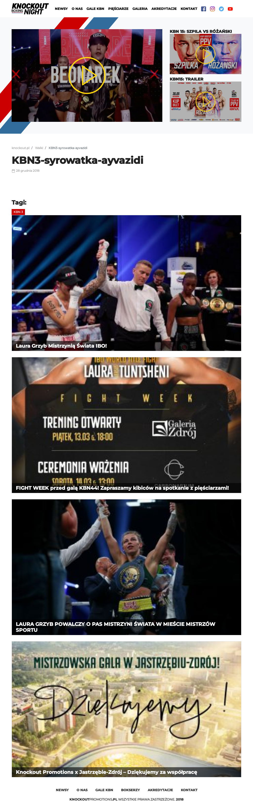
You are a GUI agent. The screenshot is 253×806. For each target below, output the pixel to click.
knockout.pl (20, 148)
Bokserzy (130, 790)
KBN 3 (18, 212)
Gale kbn (104, 790)
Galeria (140, 9)
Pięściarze (118, 9)
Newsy (61, 9)
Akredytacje (164, 9)
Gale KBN (95, 9)
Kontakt (189, 9)
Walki (39, 148)
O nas (77, 9)
